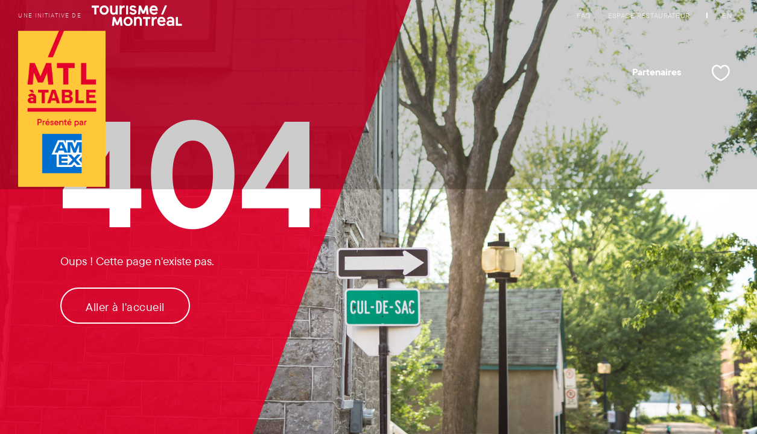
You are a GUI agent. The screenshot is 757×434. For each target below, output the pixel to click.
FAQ (584, 15)
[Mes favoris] (721, 73)
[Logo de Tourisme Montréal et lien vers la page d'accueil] (62, 110)
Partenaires (657, 72)
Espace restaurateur (649, 15)
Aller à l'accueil (125, 307)
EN (727, 15)
